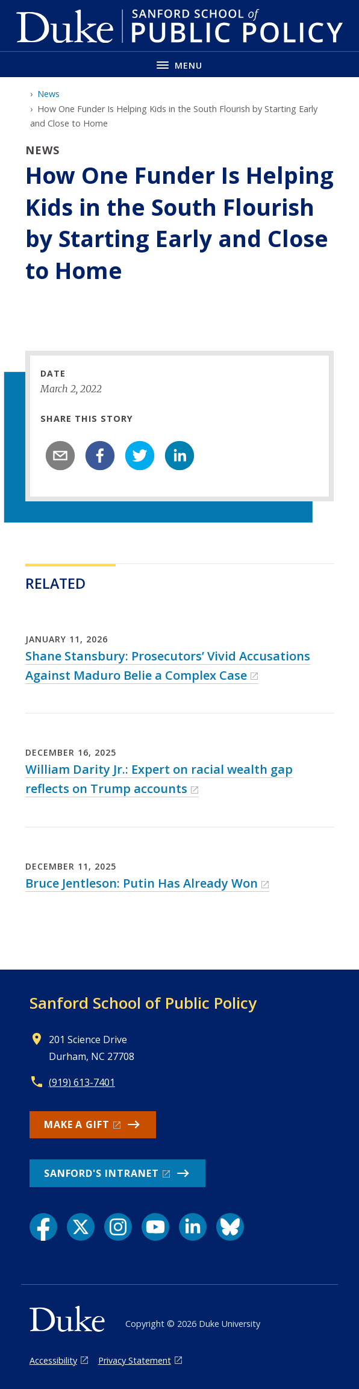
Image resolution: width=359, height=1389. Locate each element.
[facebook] (100, 456)
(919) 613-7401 (82, 1082)
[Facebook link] (43, 1227)
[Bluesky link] (230, 1227)
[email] (60, 456)
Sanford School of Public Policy (143, 1003)
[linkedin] (179, 456)
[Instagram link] (118, 1227)
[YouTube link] (155, 1227)
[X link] (81, 1227)
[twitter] (140, 456)
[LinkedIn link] (193, 1227)
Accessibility (53, 1360)
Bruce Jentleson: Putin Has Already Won (141, 883)
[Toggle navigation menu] (179, 64)
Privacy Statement (134, 1360)
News (48, 93)
